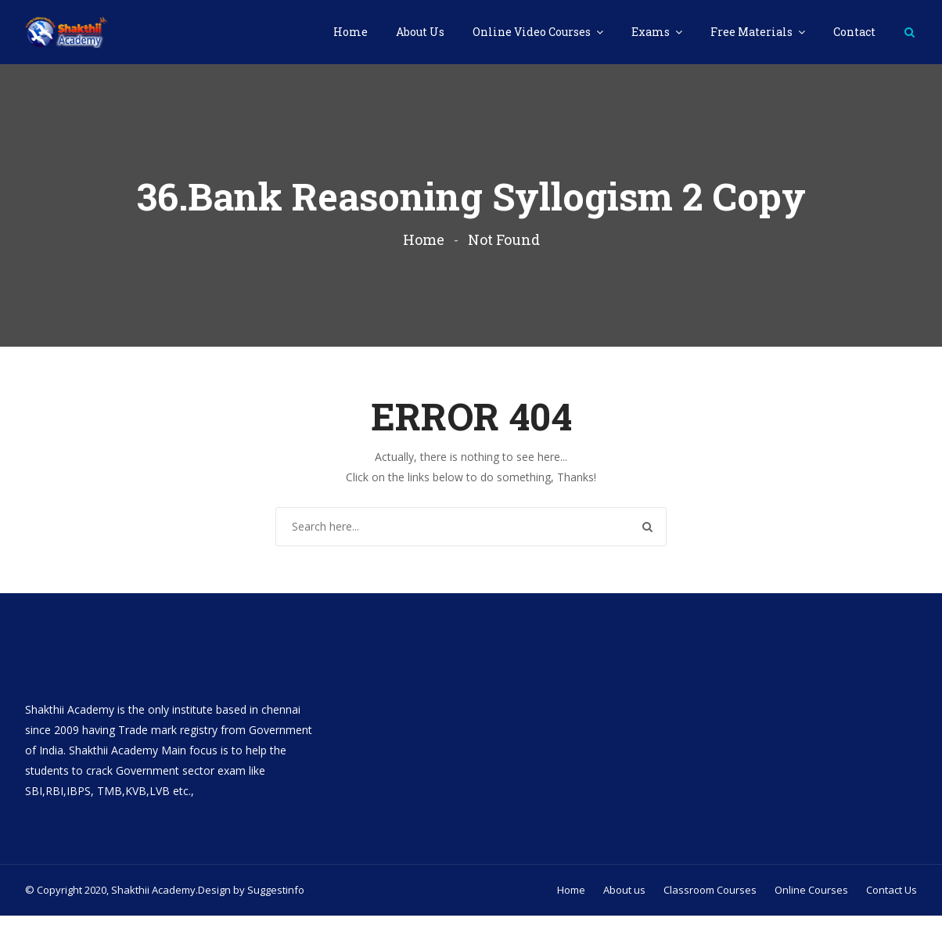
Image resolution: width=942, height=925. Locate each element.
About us (624, 899)
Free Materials (752, 31)
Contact (854, 31)
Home (350, 31)
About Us (420, 31)
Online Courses (811, 899)
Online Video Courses (533, 31)
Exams (651, 31)
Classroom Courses (710, 899)
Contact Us (891, 899)
